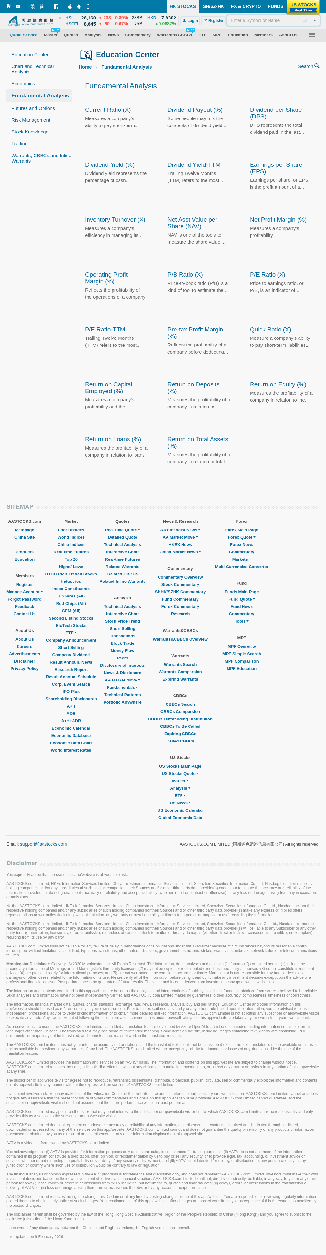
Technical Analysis (122, 544)
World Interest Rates (71, 750)
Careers (24, 646)
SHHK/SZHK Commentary (180, 591)
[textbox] (273, 20)
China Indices (71, 544)
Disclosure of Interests (122, 665)
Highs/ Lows (71, 566)
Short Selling (71, 647)
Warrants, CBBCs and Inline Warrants (41, 158)
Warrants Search (180, 664)
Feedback (24, 606)
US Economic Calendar (180, 810)
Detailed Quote (122, 537)
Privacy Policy (25, 668)
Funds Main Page (242, 591)
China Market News (180, 552)
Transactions (122, 636)
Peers (122, 658)
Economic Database (71, 735)
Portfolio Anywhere (123, 702)
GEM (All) (71, 610)
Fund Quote (242, 599)
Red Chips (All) (71, 603)
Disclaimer (24, 661)
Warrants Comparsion (180, 671)
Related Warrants (122, 566)
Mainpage (24, 530)
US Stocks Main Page (180, 766)
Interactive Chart (122, 552)
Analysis (180, 788)
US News (180, 803)
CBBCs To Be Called (180, 726)
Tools (242, 621)
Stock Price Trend (122, 621)
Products (25, 552)
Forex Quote (242, 537)
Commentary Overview (180, 577)
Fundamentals (122, 687)
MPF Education (242, 668)
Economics (23, 83)
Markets (241, 559)
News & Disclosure (122, 672)
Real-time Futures (71, 552)
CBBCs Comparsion (180, 711)
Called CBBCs (180, 741)
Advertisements (24, 653)
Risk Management (31, 120)
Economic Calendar (71, 728)
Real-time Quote (122, 530)
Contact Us (24, 614)
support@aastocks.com (43, 844)
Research (180, 614)
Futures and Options (33, 108)
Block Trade (122, 643)
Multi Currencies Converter (241, 566)
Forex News (241, 544)
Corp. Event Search (71, 684)
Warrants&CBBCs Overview (180, 639)
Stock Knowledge (30, 131)
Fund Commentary (180, 599)
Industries (71, 581)
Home (85, 67)
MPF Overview (242, 646)
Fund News (242, 606)
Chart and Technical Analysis (33, 69)
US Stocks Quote (180, 773)
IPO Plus (71, 691)
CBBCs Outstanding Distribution (180, 719)
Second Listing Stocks (71, 618)
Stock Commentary (180, 584)
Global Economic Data (180, 817)
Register (24, 584)
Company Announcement (71, 640)
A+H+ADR (71, 721)
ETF (71, 632)
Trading (19, 143)
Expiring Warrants (180, 679)
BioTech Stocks (71, 625)
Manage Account (24, 591)
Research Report (71, 669)
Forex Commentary (180, 606)
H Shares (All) (71, 596)
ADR (70, 713)
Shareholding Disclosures (71, 698)
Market (180, 781)
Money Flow (122, 650)
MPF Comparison (242, 661)
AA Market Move (122, 680)
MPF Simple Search (241, 653)
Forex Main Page (241, 530)
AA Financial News (180, 530)
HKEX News (180, 544)
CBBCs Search (180, 704)
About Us (24, 639)
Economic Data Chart (71, 743)
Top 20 (71, 559)
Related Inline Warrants (122, 581)
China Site (24, 537)
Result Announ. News (71, 662)
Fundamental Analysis (40, 96)
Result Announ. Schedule (71, 676)
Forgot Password (25, 599)
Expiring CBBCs (180, 733)
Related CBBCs (122, 574)
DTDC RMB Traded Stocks (71, 574)
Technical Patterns (122, 694)
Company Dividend (71, 654)
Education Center (30, 54)
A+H (71, 706)
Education (24, 559)
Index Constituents (71, 588)
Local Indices (71, 530)
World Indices (71, 537)
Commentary (241, 552)
